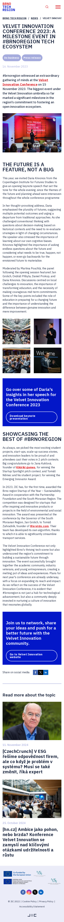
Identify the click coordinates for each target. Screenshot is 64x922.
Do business (11, 57)
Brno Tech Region (14, 18)
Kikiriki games (25, 467)
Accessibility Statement (32, 906)
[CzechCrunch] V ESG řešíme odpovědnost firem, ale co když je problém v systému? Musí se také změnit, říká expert (31, 761)
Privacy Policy (46, 901)
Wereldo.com (39, 526)
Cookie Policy (29, 901)
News (34, 18)
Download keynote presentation (22, 417)
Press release (32, 57)
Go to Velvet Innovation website (26, 656)
